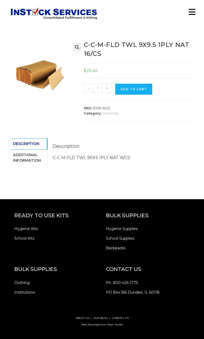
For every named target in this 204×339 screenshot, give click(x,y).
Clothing (22, 282)
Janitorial (110, 113)
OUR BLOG (100, 318)
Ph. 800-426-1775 (122, 282)
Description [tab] (26, 143)
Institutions (24, 292)
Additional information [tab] (27, 157)
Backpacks (115, 248)
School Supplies (120, 238)
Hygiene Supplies (122, 228)
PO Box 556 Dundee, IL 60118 (133, 292)
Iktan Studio (115, 324)
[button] (77, 47)
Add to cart (133, 89)
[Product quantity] (98, 88)
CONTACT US (120, 318)
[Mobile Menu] (190, 13)
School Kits (24, 238)
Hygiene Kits (26, 228)
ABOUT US (82, 318)
